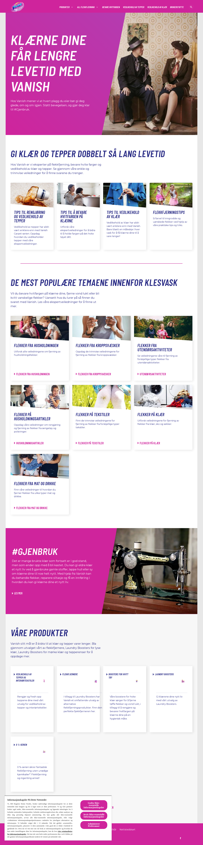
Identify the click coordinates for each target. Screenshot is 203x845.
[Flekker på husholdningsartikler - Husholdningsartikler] (29, 443)
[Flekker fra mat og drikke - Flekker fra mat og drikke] (31, 507)
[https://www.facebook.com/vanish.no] (180, 838)
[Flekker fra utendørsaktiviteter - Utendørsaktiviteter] (151, 374)
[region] (58, 818)
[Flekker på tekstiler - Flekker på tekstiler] (90, 443)
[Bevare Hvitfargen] (111, 7)
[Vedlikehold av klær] (157, 7)
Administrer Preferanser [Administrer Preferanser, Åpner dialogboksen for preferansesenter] (94, 825)
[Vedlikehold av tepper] (133, 7)
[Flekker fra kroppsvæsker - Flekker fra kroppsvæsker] (93, 374)
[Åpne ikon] (191, 7)
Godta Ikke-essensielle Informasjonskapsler (94, 805)
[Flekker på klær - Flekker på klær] (148, 443)
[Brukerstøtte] (177, 7)
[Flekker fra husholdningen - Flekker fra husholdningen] (32, 374)
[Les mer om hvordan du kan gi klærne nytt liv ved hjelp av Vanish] (17, 593)
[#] (64, 7)
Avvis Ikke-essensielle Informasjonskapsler (93, 815)
